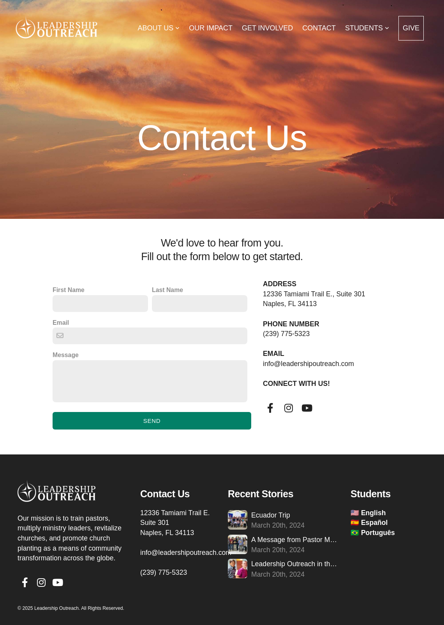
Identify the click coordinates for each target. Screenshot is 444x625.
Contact (319, 28)
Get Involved (267, 28)
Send (152, 420)
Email (61, 322)
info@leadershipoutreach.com (186, 552)
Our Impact (211, 28)
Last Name (167, 290)
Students (367, 28)
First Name (69, 290)
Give (411, 28)
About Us (159, 28)
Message (66, 355)
